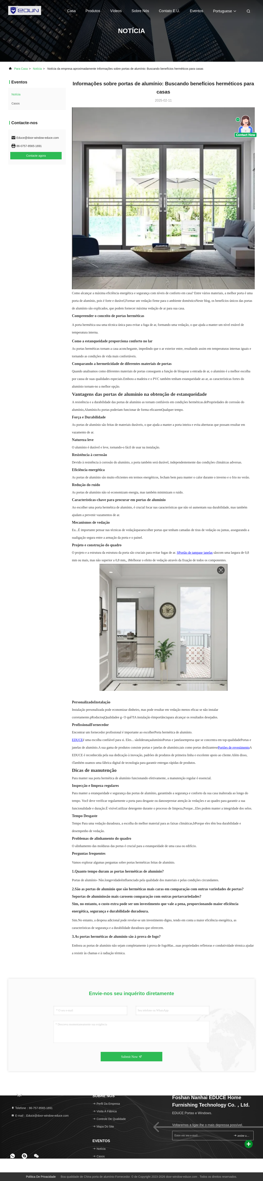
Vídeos (116, 11)
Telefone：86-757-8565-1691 (32, 1108)
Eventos (196, 11)
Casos (16, 103)
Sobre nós (140, 11)
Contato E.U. (169, 11)
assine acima (241, 1135)
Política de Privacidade (41, 1176)
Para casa (21, 68)
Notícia (37, 68)
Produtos (92, 11)
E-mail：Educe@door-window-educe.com (40, 1115)
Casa (71, 11)
